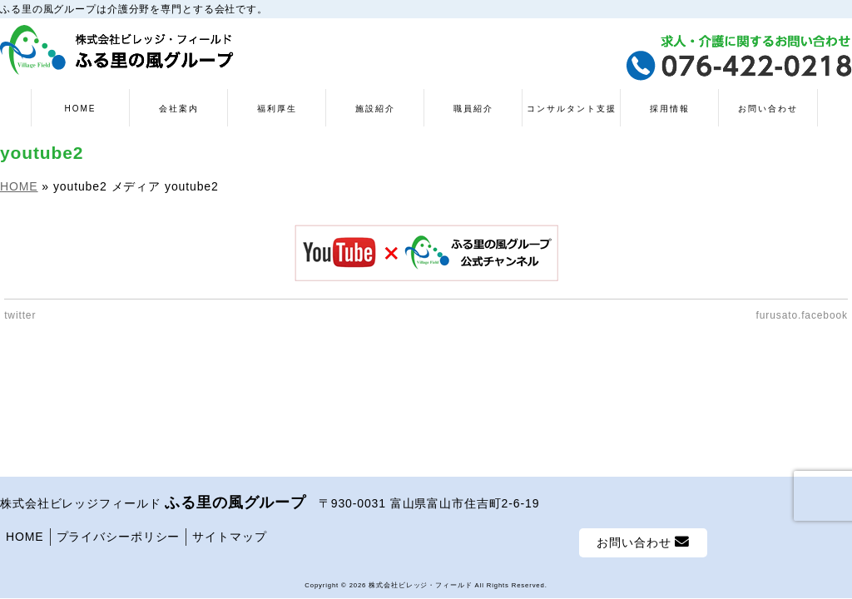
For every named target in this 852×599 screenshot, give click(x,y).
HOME (25, 536)
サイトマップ (229, 536)
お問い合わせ (643, 542)
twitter (20, 315)
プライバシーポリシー (119, 536)
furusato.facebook (802, 315)
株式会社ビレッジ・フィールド (420, 585)
